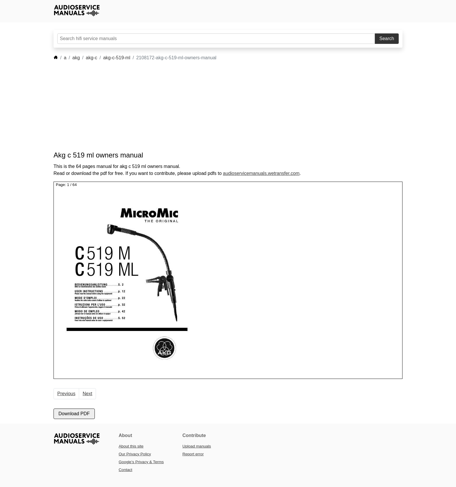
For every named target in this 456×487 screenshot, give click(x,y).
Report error (193, 454)
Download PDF (74, 413)
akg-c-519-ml (116, 57)
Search (387, 38)
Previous (66, 393)
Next (87, 393)
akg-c (91, 57)
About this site (131, 446)
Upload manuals (196, 446)
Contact (125, 470)
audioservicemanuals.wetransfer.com (261, 173)
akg (76, 57)
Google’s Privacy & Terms (141, 462)
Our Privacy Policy (135, 454)
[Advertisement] (219, 106)
